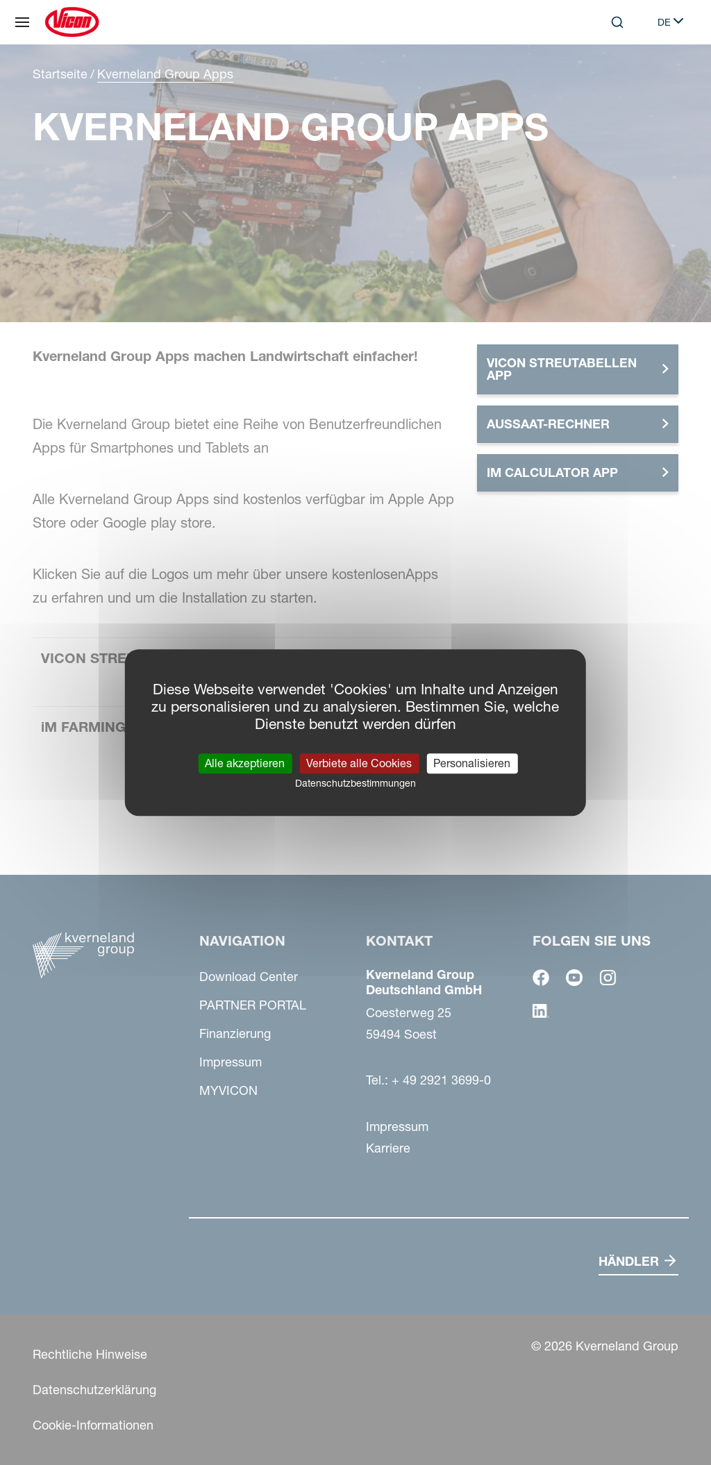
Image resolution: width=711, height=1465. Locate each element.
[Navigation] (22, 22)
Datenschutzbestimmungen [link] (355, 783)
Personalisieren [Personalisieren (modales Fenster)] (471, 763)
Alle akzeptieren (245, 763)
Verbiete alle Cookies (359, 763)
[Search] (617, 22)
